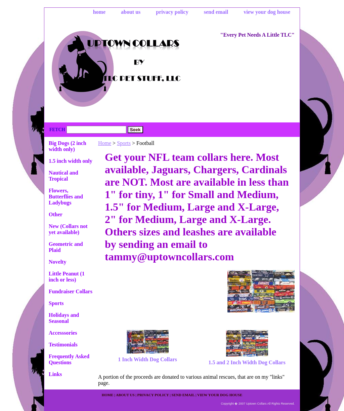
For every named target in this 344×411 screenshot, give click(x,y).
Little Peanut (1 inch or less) (67, 277)
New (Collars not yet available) (68, 229)
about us (130, 12)
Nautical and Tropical (63, 176)
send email (216, 12)
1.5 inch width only (70, 161)
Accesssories (63, 333)
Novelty (57, 262)
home (99, 12)
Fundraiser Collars (70, 291)
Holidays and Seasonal (64, 318)
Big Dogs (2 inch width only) (67, 146)
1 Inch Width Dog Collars (147, 359)
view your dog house (267, 12)
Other (55, 214)
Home (104, 143)
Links (55, 374)
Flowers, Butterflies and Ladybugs (66, 197)
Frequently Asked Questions (69, 359)
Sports (124, 143)
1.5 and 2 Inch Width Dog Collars (246, 362)
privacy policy (172, 12)
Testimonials (63, 344)
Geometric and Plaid (66, 247)
